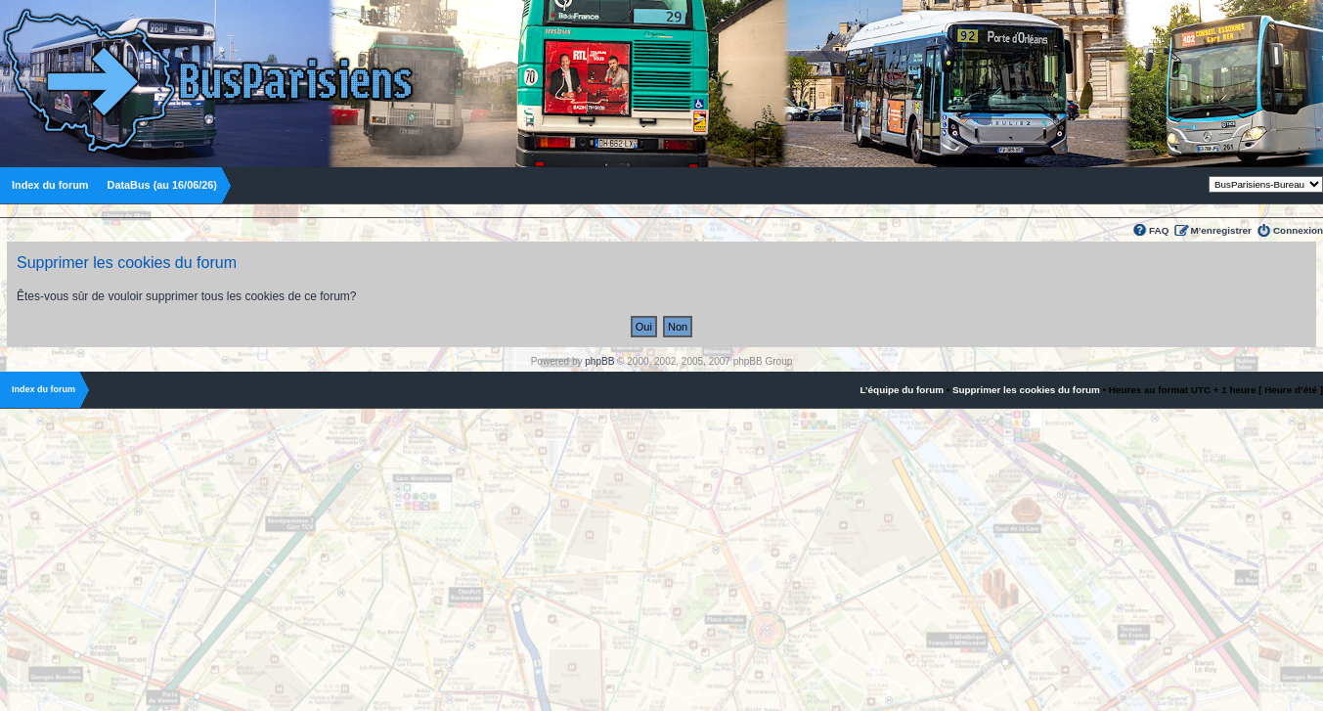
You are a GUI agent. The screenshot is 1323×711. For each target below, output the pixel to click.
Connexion (1298, 230)
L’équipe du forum (902, 389)
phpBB (599, 361)
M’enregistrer (1221, 230)
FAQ (1159, 230)
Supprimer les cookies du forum (1026, 389)
